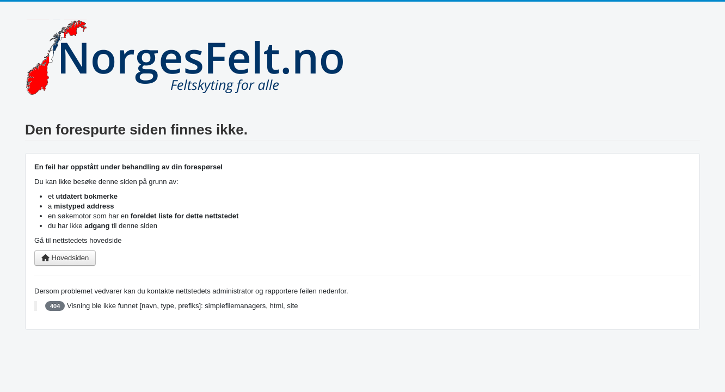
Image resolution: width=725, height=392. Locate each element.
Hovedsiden (65, 258)
